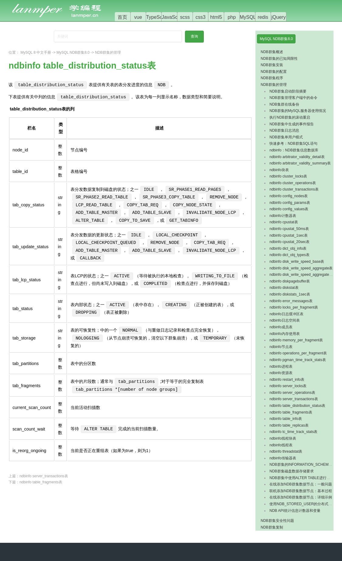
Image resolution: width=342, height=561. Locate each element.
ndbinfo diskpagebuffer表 (289, 281)
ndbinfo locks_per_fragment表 (293, 307)
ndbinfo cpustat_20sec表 (289, 242)
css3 (201, 17)
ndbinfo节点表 (280, 347)
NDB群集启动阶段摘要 (287, 91)
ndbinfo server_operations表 (292, 392)
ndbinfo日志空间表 (284, 320)
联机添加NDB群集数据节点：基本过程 (300, 491)
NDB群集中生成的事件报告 (291, 124)
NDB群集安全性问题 (277, 521)
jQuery (279, 17)
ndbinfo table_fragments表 (40, 482)
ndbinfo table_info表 (285, 419)
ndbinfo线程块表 (282, 438)
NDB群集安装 (272, 65)
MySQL (248, 17)
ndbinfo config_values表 (288, 209)
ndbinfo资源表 (280, 373)
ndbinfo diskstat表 (283, 288)
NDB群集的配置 (273, 71)
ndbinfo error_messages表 (290, 301)
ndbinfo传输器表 (282, 458)
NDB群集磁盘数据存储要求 (291, 471)
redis (263, 17)
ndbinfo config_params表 (289, 203)
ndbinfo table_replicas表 (289, 425)
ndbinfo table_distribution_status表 (297, 406)
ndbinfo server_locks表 (287, 386)
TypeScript (157, 17)
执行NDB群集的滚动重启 (289, 117)
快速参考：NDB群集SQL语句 (293, 143)
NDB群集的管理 (108, 52)
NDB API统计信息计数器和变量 (294, 511)
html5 (216, 17)
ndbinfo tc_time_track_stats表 (293, 432)
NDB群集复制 (272, 527)
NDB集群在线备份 (284, 104)
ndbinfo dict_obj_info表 (287, 248)
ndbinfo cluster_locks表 (288, 176)
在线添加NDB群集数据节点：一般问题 (300, 484)
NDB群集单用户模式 (286, 137)
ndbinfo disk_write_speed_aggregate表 (301, 268)
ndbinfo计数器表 (282, 216)
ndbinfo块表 (279, 170)
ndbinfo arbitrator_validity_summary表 (300, 163)
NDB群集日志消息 (284, 130)
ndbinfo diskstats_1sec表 (289, 294)
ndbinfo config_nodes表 (288, 196)
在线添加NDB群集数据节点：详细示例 (300, 497)
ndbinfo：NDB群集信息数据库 (293, 150)
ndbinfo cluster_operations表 (292, 183)
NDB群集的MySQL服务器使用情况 (297, 111)
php (232, 17)
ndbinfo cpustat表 (283, 222)
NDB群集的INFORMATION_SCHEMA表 (301, 464)
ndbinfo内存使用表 (284, 334)
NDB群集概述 (272, 52)
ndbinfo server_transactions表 (43, 476)
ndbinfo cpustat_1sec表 (288, 235)
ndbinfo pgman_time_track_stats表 (297, 360)
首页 (122, 17)
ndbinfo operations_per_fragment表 (298, 353)
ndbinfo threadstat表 (285, 451)
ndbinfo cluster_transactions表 (293, 189)
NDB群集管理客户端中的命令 (293, 98)
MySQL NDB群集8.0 (73, 52)
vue (138, 17)
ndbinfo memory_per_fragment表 (296, 340)
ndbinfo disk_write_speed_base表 (296, 261)
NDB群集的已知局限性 (279, 58)
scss (185, 17)
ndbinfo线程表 (280, 445)
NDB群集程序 (272, 78)
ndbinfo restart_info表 (286, 379)
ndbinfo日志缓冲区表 (286, 314)
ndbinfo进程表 (280, 366)
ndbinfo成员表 (280, 327)
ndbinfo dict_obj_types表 (289, 255)
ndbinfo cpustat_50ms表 (289, 229)
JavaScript (173, 17)
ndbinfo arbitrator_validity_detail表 (296, 157)
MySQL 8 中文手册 (36, 52)
